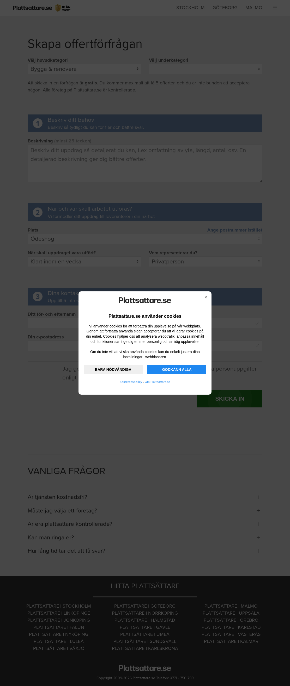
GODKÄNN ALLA (177, 369)
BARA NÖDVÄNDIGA (113, 369)
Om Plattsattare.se (158, 382)
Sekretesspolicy (131, 382)
